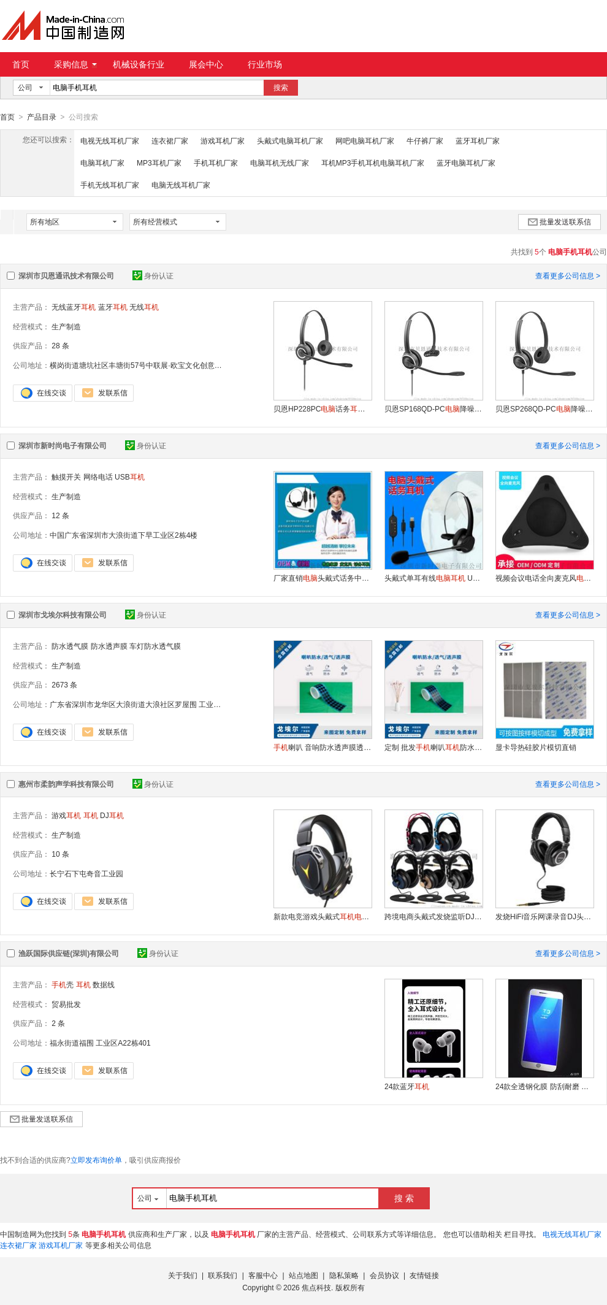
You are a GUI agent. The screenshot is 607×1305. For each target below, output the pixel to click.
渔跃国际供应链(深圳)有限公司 (68, 953)
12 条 (60, 515)
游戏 (66, 815)
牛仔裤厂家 (425, 140)
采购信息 (75, 64)
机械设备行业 (138, 64)
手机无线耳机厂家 (109, 184)
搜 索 (404, 1198)
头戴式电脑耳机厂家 (290, 140)
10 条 (60, 853)
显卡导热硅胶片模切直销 (535, 747)
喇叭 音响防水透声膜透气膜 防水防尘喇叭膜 (322, 747)
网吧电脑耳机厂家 (364, 140)
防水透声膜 (109, 645)
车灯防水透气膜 (155, 645)
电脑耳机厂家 (102, 162)
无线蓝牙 (74, 306)
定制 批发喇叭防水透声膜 (433, 747)
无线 (144, 306)
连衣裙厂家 (169, 140)
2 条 (58, 1023)
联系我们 (222, 1275)
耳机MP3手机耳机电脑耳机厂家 (373, 162)
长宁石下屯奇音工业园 (86, 873)
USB (130, 476)
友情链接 (424, 1275)
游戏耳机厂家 (222, 140)
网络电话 (98, 476)
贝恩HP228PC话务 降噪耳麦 (322, 408)
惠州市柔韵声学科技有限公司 (66, 783)
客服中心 (263, 1275)
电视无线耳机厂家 (109, 140)
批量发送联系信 (559, 221)
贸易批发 (66, 1004)
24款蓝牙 (406, 1086)
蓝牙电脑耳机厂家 (466, 162)
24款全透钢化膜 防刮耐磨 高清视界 (544, 1086)
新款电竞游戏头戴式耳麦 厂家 (322, 916)
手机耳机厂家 (216, 162)
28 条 (60, 345)
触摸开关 (66, 476)
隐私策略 (344, 1275)
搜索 (280, 87)
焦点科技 (316, 1287)
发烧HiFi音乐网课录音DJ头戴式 (544, 916)
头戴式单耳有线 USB (433, 577)
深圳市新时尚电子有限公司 (62, 445)
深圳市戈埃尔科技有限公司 (62, 614)
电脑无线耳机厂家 (180, 184)
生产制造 (66, 326)
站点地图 (303, 1275)
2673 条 (64, 684)
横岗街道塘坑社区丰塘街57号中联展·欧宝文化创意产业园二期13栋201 (164, 365)
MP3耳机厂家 (159, 162)
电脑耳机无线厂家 (279, 162)
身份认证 (153, 275)
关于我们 (182, 1275)
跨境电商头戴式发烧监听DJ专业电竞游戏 (433, 916)
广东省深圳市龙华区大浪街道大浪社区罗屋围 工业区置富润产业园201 (163, 704)
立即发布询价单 (96, 1159)
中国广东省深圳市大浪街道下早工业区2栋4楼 (123, 534)
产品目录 (41, 117)
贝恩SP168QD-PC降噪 (433, 408)
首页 (20, 64)
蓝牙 (113, 306)
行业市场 (265, 64)
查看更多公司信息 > (567, 275)
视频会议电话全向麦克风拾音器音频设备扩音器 (544, 577)
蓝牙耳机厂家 (478, 140)
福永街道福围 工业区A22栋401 (100, 1042)
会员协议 (384, 1275)
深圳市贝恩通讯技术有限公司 (66, 275)
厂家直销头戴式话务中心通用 (322, 577)
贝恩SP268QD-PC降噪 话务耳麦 (544, 408)
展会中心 (206, 64)
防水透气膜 (70, 645)
